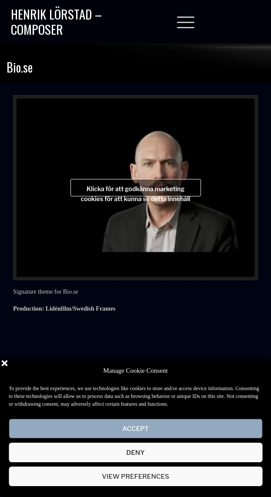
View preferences (135, 476)
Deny (135, 453)
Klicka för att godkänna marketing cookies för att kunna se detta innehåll (136, 190)
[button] (258, 370)
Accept (135, 429)
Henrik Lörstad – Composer (56, 21)
